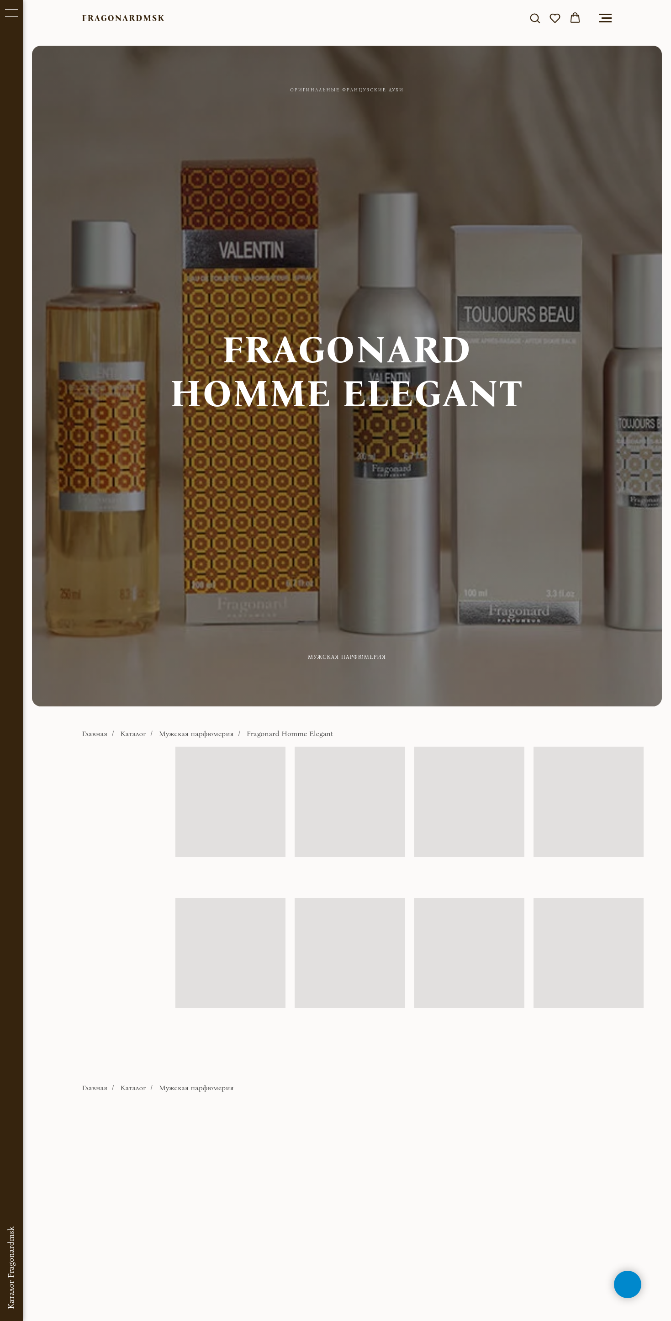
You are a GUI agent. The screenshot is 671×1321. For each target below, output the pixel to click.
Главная (95, 733)
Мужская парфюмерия (196, 733)
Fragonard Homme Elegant (290, 733)
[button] (534, 17)
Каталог (133, 733)
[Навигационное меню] (605, 18)
